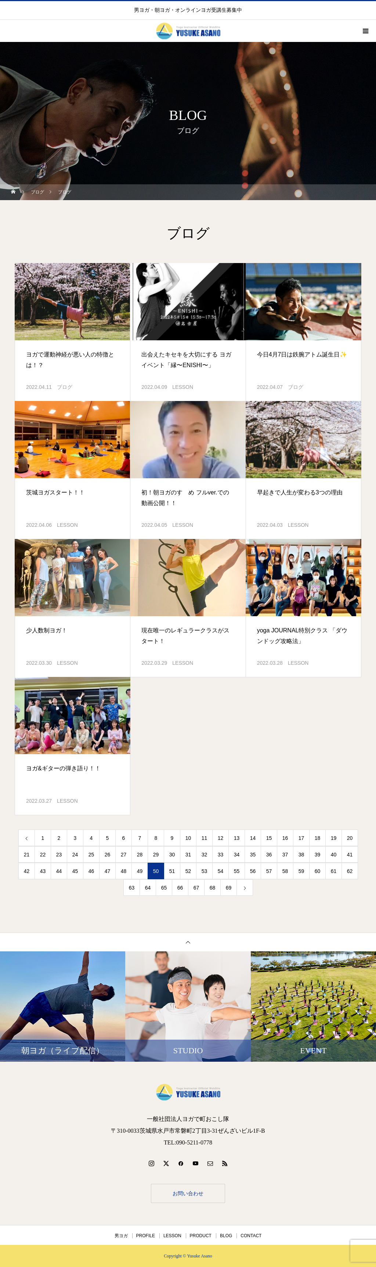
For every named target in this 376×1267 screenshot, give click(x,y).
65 (164, 888)
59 (301, 871)
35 (253, 855)
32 (204, 855)
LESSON (182, 387)
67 (196, 888)
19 (334, 838)
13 (237, 838)
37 (285, 855)
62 (350, 871)
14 (253, 838)
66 (180, 888)
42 (27, 871)
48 (124, 871)
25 (91, 855)
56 (253, 871)
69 (229, 888)
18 (318, 838)
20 (350, 838)
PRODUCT (201, 1235)
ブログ (64, 387)
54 (221, 871)
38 (301, 855)
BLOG (226, 1235)
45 (75, 871)
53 (204, 871)
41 (350, 855)
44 (59, 871)
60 (318, 871)
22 (43, 855)
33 (221, 855)
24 (75, 855)
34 (237, 855)
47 (108, 871)
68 (213, 888)
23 (59, 855)
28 (140, 855)
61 (334, 871)
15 (269, 838)
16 (285, 838)
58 (285, 871)
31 (188, 855)
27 (124, 855)
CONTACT (251, 1235)
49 (140, 871)
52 (188, 871)
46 (91, 871)
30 (172, 855)
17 (301, 838)
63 (132, 888)
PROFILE (145, 1235)
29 (156, 855)
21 (27, 855)
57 (269, 871)
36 (269, 855)
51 (172, 871)
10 (188, 838)
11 (204, 838)
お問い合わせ (188, 1193)
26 (108, 855)
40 (334, 855)
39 (318, 855)
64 (148, 888)
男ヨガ (121, 1235)
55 (237, 871)
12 (221, 838)
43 (43, 871)
